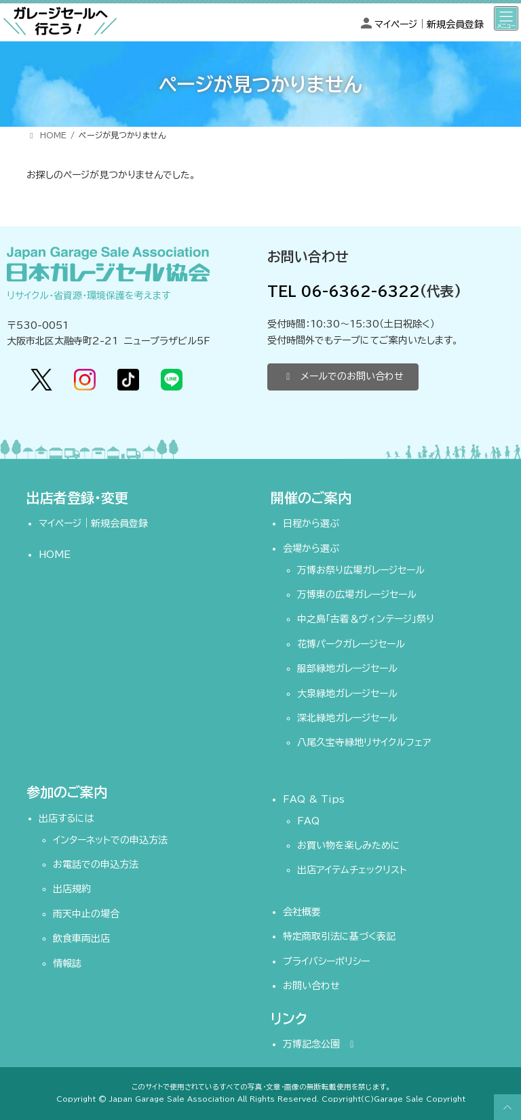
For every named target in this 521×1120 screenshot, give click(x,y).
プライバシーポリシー (326, 961)
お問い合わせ (311, 986)
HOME (55, 554)
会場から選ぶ (311, 548)
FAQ (308, 821)
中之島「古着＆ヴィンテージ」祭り (365, 619)
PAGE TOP (505, 1107)
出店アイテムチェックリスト (352, 870)
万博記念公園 (320, 1044)
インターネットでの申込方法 (110, 840)
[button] (343, 377)
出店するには (66, 818)
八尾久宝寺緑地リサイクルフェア (364, 742)
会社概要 (302, 912)
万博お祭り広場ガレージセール (361, 570)
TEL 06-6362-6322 (343, 291)
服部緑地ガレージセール (347, 668)
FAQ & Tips (314, 799)
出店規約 (72, 889)
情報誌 (67, 963)
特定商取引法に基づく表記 (339, 936)
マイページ (395, 24)
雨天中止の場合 (86, 914)
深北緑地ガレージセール (347, 718)
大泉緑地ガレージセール (347, 693)
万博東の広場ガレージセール (357, 594)
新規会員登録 (455, 24)
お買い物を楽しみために (348, 845)
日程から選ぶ (311, 523)
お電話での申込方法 (95, 864)
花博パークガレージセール (351, 644)
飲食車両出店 (81, 938)
